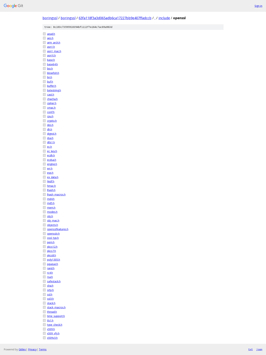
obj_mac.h (53, 220)
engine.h (52, 164)
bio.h (50, 68)
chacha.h (52, 99)
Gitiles (22, 349)
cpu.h (50, 116)
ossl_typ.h (53, 238)
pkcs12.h (52, 246)
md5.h (50, 203)
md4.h (50, 199)
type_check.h (54, 324)
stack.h (51, 303)
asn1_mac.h (54, 51)
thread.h (52, 312)
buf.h (50, 81)
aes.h (50, 38)
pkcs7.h (51, 251)
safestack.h (54, 281)
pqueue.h (52, 264)
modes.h (52, 212)
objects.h (52, 225)
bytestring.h (54, 90)
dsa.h (50, 138)
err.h (49, 168)
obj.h (50, 216)
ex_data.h (52, 177)
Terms (43, 349)
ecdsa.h (51, 160)
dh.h (49, 129)
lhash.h (51, 190)
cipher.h (51, 103)
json (259, 349)
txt (250, 349)
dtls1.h (51, 142)
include (164, 18)
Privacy (32, 349)
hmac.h (51, 186)
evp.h (50, 172)
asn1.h (51, 47)
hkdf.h (50, 181)
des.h (50, 125)
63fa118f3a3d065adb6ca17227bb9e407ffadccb (115, 18)
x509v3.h (52, 338)
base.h (51, 60)
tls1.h (50, 320)
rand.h (50, 268)
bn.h (49, 77)
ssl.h (49, 294)
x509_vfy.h (53, 333)
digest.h (51, 133)
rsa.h (50, 277)
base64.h (52, 64)
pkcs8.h (51, 255)
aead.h (51, 34)
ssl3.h (50, 298)
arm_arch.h (53, 42)
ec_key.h (52, 151)
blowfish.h (53, 73)
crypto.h (52, 120)
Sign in (258, 6)
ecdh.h (51, 155)
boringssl (49, 18)
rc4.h (50, 272)
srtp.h (50, 290)
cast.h (50, 94)
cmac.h (51, 107)
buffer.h (51, 86)
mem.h (51, 207)
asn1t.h (51, 55)
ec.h (49, 146)
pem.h (50, 242)
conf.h (50, 112)
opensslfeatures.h (57, 229)
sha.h (50, 285)
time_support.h (56, 316)
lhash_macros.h (56, 194)
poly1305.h (53, 259)
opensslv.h (53, 233)
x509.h (51, 329)
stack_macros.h (56, 307)
